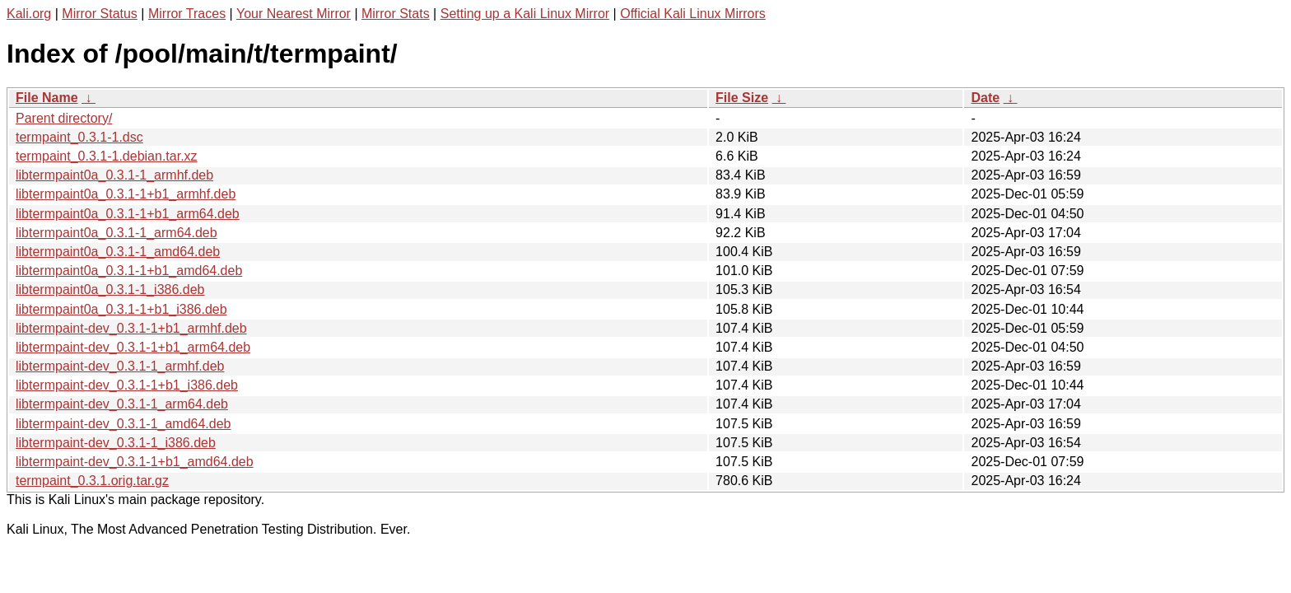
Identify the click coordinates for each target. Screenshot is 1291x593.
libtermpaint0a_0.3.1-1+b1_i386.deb (121, 309)
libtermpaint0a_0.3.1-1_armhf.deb (114, 175)
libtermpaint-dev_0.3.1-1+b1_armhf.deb (131, 328)
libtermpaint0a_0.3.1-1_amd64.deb (118, 252)
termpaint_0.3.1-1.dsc (79, 137)
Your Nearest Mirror (293, 14)
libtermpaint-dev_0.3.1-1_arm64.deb (122, 404)
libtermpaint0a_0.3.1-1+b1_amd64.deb (129, 271)
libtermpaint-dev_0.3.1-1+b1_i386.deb (127, 385)
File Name (47, 98)
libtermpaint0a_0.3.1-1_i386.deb (110, 289)
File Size (741, 98)
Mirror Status (99, 14)
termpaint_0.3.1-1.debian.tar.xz (107, 156)
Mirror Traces (187, 14)
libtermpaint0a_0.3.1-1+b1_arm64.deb (128, 214)
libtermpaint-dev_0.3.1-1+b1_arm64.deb (133, 347)
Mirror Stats (395, 14)
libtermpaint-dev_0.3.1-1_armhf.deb (120, 366)
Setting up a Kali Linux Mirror (524, 14)
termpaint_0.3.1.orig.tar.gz (92, 481)
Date (985, 98)
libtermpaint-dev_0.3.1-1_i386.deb (116, 443)
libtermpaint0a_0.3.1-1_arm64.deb (116, 233)
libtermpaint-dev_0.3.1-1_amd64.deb (123, 424)
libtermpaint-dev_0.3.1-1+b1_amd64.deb (135, 462)
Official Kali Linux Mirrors (693, 14)
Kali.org (29, 14)
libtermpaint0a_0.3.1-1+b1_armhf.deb (125, 194)
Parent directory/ (64, 118)
